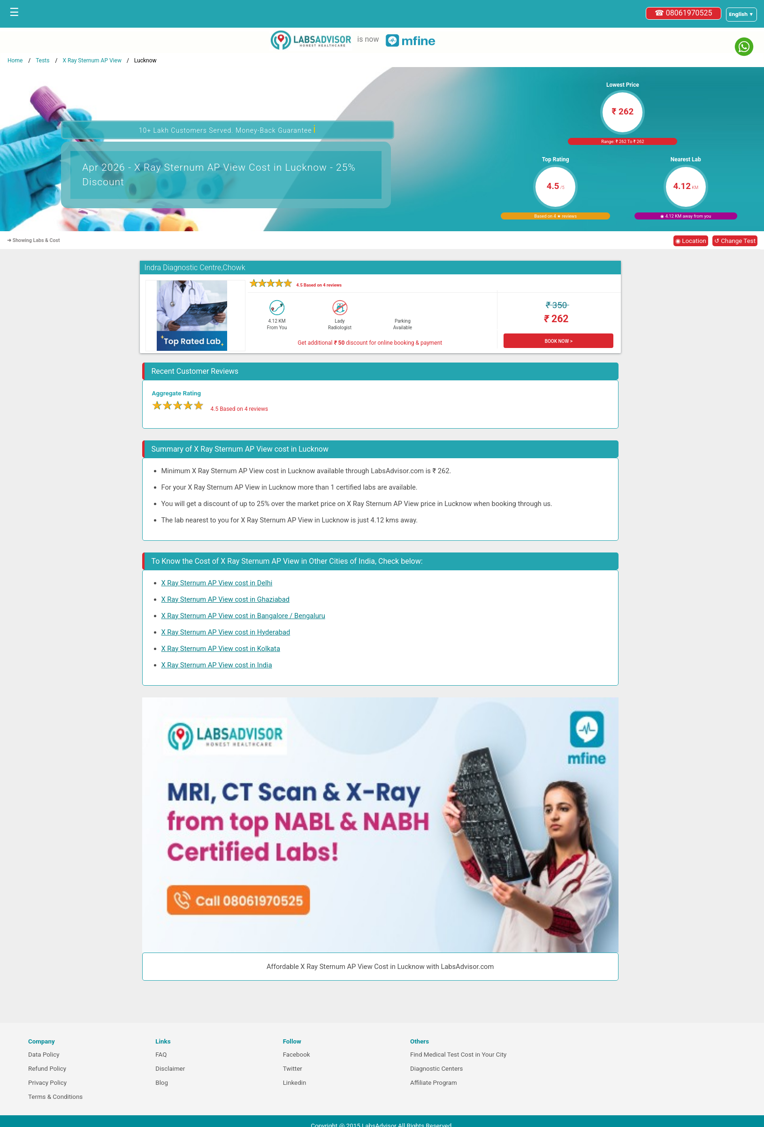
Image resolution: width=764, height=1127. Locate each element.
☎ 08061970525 (683, 12)
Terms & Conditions (55, 1096)
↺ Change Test (735, 240)
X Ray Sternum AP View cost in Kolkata (220, 648)
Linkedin (294, 1082)
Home (15, 60)
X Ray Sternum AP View (92, 60)
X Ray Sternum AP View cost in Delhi (217, 583)
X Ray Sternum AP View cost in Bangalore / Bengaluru (243, 616)
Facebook (296, 1054)
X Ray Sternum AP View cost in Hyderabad (225, 632)
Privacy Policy (47, 1082)
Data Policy (44, 1054)
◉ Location (690, 240)
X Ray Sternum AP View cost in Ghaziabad (225, 599)
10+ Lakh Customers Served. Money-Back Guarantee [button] (227, 129)
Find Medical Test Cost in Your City (458, 1054)
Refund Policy (47, 1068)
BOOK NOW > (559, 341)
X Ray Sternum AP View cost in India (216, 665)
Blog (161, 1082)
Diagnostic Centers (436, 1068)
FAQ (161, 1054)
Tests (42, 60)
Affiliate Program (433, 1082)
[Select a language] (741, 15)
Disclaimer (170, 1068)
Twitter (292, 1068)
